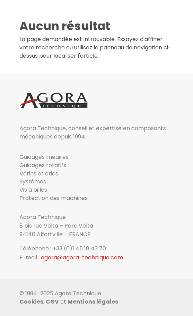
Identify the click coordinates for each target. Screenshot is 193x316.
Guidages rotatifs (42, 165)
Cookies (31, 302)
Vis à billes (33, 190)
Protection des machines (53, 198)
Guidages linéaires (44, 157)
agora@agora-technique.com (82, 257)
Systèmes (32, 181)
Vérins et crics (38, 174)
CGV (52, 302)
